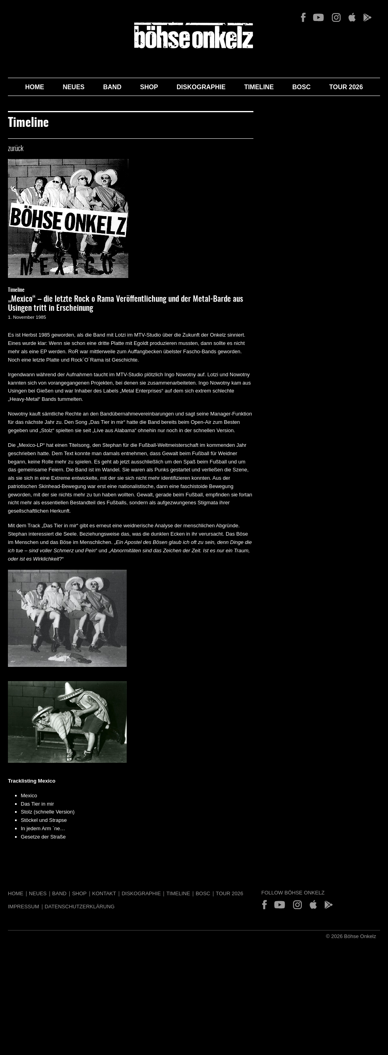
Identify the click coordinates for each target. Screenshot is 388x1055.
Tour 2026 (346, 87)
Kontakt (104, 893)
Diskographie (201, 87)
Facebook (303, 17)
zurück (15, 149)
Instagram (336, 17)
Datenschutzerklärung (80, 906)
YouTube (318, 17)
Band (112, 87)
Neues (73, 87)
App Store (351, 17)
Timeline (259, 87)
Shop (149, 87)
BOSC (301, 87)
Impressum (23, 906)
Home (34, 87)
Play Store (367, 17)
